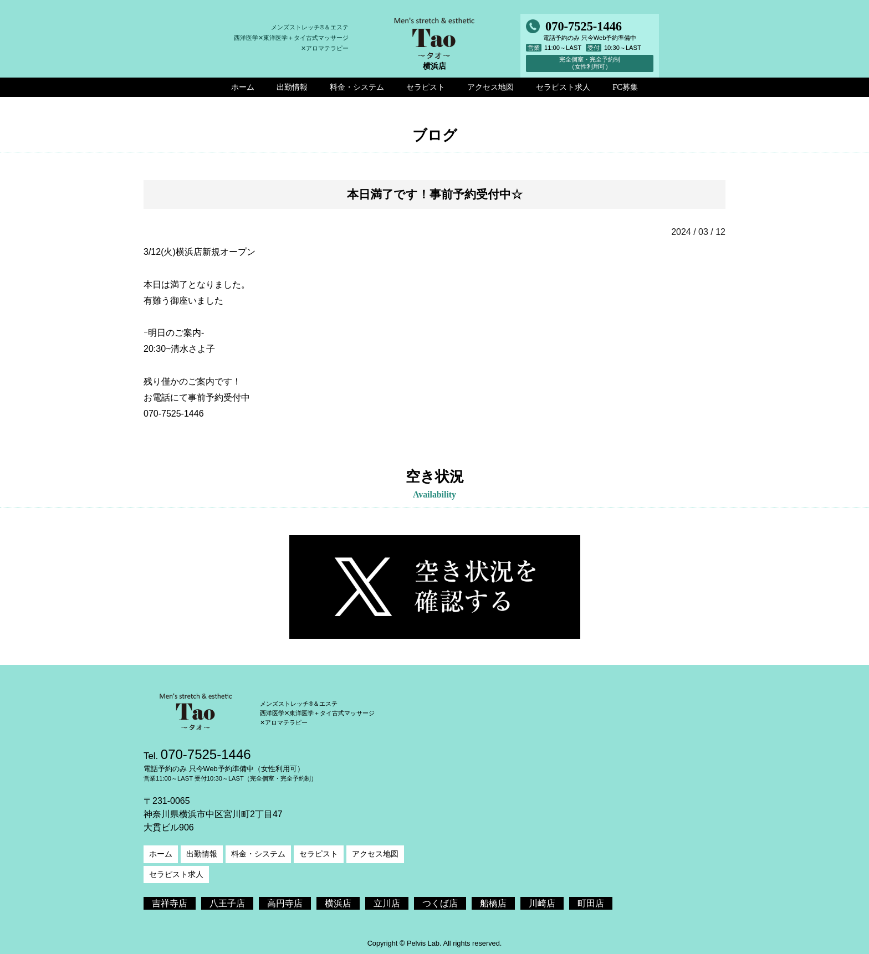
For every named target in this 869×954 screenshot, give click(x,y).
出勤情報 (201, 853)
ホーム (160, 853)
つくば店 (440, 903)
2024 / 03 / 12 (698, 232)
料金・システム (258, 853)
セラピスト (318, 853)
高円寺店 (285, 903)
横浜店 (338, 903)
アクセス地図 (375, 853)
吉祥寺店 (169, 903)
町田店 (590, 903)
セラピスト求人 (176, 874)
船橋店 (493, 903)
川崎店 (542, 903)
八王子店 (227, 903)
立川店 (387, 903)
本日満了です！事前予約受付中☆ (435, 194)
